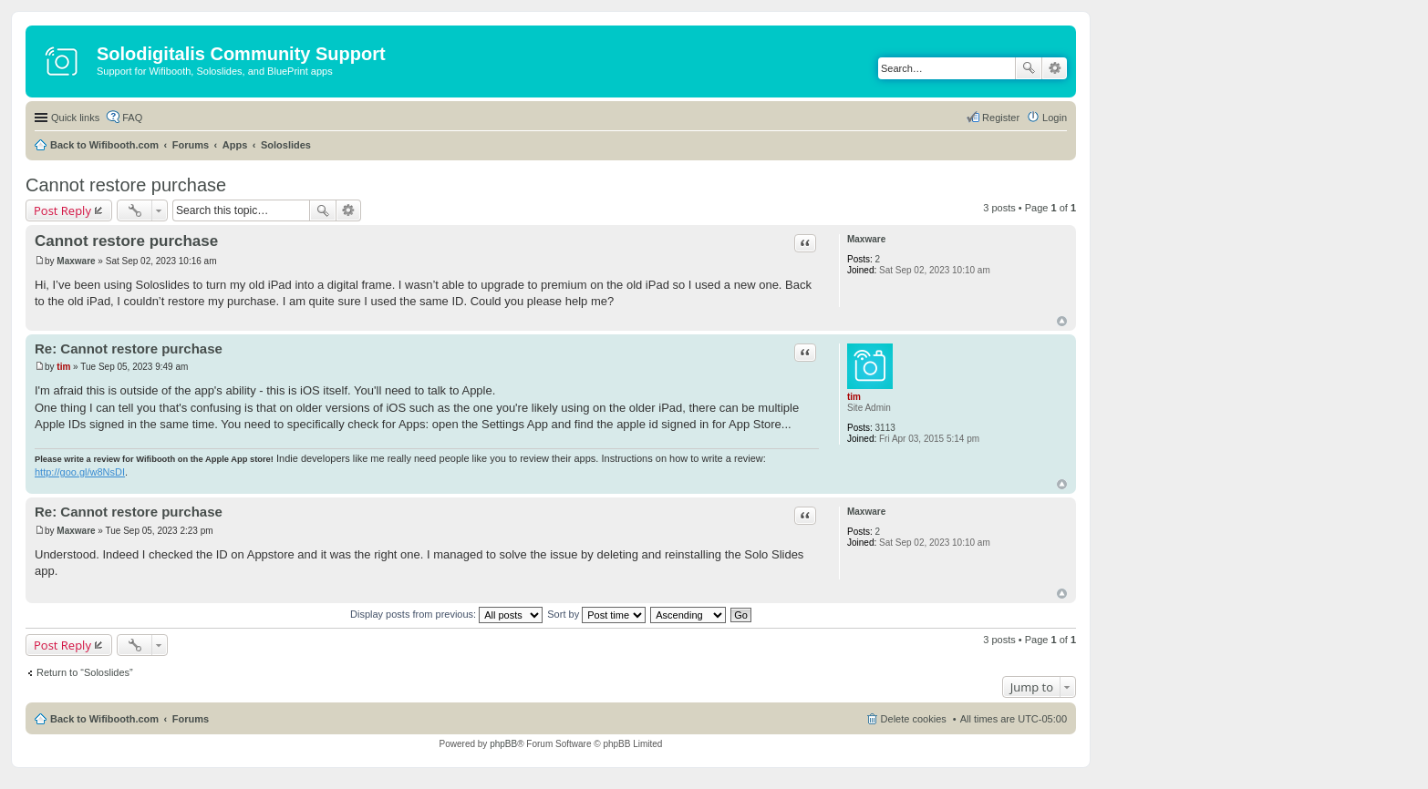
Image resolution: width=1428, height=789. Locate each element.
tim (854, 397)
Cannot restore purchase (126, 185)
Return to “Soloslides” (84, 672)
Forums (190, 144)
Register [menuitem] (1000, 117)
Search (1028, 68)
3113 (885, 428)
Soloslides (286, 144)
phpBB (503, 744)
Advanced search (1054, 68)
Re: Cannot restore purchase (128, 348)
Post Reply (62, 210)
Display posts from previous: (446, 614)
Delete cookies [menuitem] (914, 718)
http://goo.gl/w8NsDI (80, 471)
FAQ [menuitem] (132, 117)
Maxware (866, 239)
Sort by (596, 614)
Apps (235, 144)
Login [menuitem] (1054, 117)
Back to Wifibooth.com (104, 144)
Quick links (75, 117)
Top (1062, 321)
